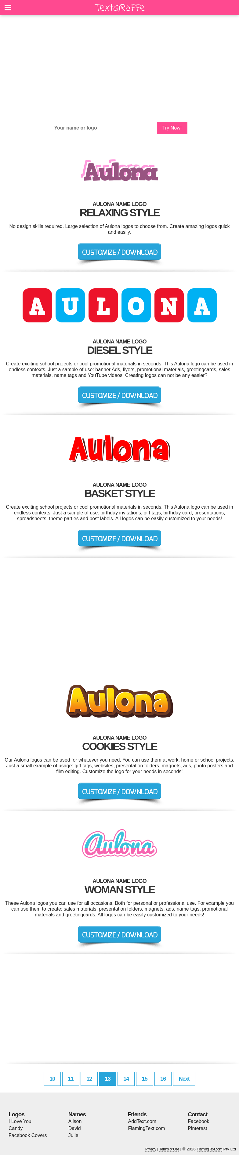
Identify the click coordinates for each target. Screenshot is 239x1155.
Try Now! (172, 127)
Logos (16, 1114)
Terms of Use (169, 1149)
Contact (197, 1114)
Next (184, 1079)
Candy (16, 1128)
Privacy (150, 1149)
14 (126, 1079)
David (74, 1128)
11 (71, 1079)
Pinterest (197, 1128)
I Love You (20, 1121)
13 (107, 1079)
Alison (75, 1121)
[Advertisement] (119, 68)
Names (77, 1114)
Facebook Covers (28, 1135)
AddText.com (142, 1121)
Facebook (198, 1121)
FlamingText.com (146, 1128)
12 (89, 1079)
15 (144, 1079)
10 (52, 1079)
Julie (73, 1135)
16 (163, 1079)
